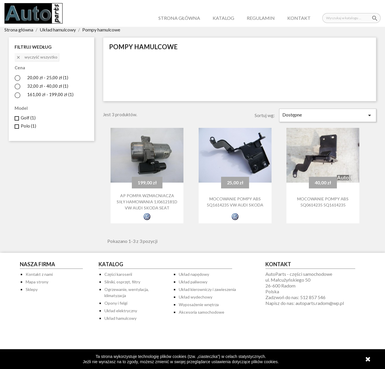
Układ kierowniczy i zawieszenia (207, 289)
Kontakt (299, 18)
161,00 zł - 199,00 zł (50, 94)
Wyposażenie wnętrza (199, 304)
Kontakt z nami (39, 274)
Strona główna (179, 18)
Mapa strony (37, 281)
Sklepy (32, 289)
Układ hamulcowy (120, 318)
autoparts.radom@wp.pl (319, 303)
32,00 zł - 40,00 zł (47, 86)
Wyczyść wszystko (36, 57)
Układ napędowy (194, 274)
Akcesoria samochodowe (201, 312)
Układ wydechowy (195, 296)
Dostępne (327, 115)
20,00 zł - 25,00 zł (47, 77)
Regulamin (261, 18)
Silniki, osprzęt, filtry (122, 281)
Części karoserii (118, 274)
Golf (28, 117)
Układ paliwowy (193, 281)
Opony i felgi (115, 303)
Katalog (223, 18)
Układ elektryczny (120, 310)
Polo (28, 125)
